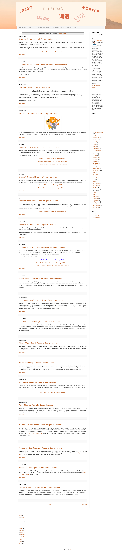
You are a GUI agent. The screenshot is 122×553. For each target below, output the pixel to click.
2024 (20, 539)
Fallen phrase (96, 148)
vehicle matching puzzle (35, 433)
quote (94, 181)
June (21, 526)
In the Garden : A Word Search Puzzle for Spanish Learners (52, 263)
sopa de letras (96, 189)
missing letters (96, 170)
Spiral (94, 192)
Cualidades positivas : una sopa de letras (34, 87)
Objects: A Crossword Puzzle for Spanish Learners (38, 39)
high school (96, 157)
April (21, 530)
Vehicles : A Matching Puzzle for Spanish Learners (38, 468)
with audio (95, 198)
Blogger (72, 549)
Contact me (96, 215)
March (22, 532)
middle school (96, 168)
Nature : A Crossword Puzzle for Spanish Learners (38, 177)
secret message (97, 185)
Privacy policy (96, 217)
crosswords (96, 139)
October (22, 517)
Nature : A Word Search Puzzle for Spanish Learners (39, 201)
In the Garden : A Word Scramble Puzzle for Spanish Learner (42, 247)
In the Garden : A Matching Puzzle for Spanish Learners (40, 322)
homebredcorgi (60, 549)
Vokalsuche (96, 196)
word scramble (96, 205)
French (95, 154)
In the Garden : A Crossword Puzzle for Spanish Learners (40, 279)
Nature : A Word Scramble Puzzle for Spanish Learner (39, 147)
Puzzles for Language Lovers (39, 27)
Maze (94, 166)
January (22, 536)
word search (96, 207)
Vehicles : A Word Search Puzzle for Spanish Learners (39, 487)
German (95, 155)
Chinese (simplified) (98, 132)
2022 (20, 543)
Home (49, 504)
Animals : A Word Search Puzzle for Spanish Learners (39, 114)
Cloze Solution (96, 137)
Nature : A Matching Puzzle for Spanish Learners (52, 185)
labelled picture (96, 163)
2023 (20, 541)
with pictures (96, 202)
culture (94, 142)
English (95, 146)
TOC (94, 194)
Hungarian (95, 159)
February (22, 534)
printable (95, 178)
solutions (95, 187)
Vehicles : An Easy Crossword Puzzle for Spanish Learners (41, 448)
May (21, 528)
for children (96, 152)
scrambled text (96, 183)
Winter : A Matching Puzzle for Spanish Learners (37, 363)
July (21, 523)
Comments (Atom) (29, 507)
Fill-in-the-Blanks (97, 150)
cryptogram (96, 141)
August (22, 521)
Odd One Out (96, 176)
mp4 (94, 172)
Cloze (94, 135)
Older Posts (84, 504)
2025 (20, 515)
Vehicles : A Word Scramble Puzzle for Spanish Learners (40, 425)
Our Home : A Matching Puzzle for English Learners (32, 519)
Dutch (94, 144)
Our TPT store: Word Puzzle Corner (64, 27)
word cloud (95, 203)
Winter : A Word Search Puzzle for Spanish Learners (38, 343)
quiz (94, 179)
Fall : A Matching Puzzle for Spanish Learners (52, 392)
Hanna (100, 40)
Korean (95, 161)
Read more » (22, 54)
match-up (95, 165)
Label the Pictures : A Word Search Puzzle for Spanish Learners (43, 65)
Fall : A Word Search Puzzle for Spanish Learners (37, 382)
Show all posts (62, 33)
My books (22, 27)
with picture (96, 200)
